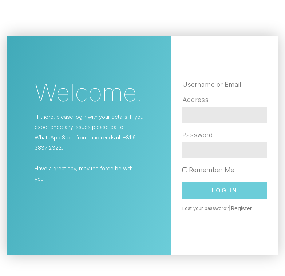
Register (241, 208)
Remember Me (208, 170)
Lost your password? (205, 208)
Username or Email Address (211, 92)
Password (197, 135)
